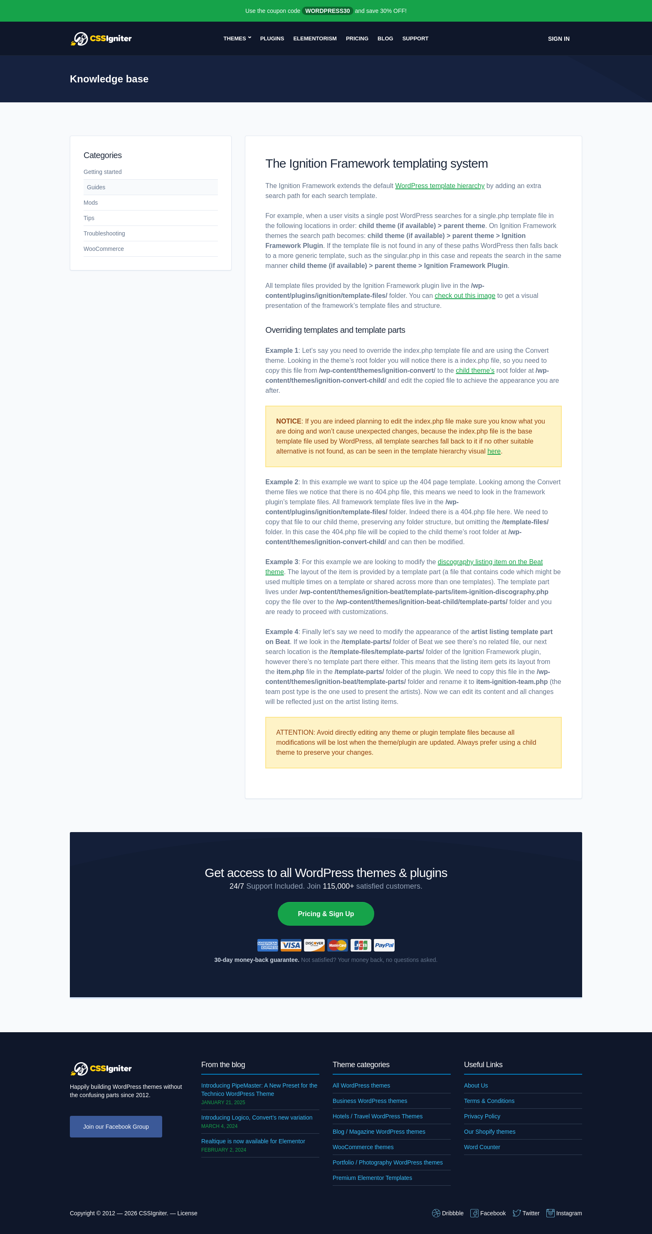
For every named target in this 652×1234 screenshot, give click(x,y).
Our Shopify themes (490, 1131)
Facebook (488, 1213)
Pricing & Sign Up (326, 913)
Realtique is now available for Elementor (253, 1141)
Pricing (357, 38)
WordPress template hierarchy (440, 185)
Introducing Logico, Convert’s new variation (256, 1117)
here (494, 451)
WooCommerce (104, 248)
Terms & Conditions (489, 1101)
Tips (89, 218)
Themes (234, 38)
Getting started (103, 171)
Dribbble (448, 1213)
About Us (476, 1085)
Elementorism (315, 38)
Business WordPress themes (370, 1101)
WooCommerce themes (363, 1147)
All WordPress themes (361, 1085)
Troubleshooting (104, 233)
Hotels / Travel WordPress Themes (378, 1116)
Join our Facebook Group (116, 1126)
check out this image (465, 295)
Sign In (559, 38)
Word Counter (482, 1147)
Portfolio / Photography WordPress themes (388, 1162)
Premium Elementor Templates (372, 1178)
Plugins (272, 38)
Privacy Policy (482, 1116)
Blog (385, 38)
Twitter (526, 1213)
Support (416, 38)
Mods (91, 202)
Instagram (564, 1213)
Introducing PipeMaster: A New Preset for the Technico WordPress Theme (259, 1089)
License (188, 1213)
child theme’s (475, 370)
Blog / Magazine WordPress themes (379, 1131)
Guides (96, 187)
